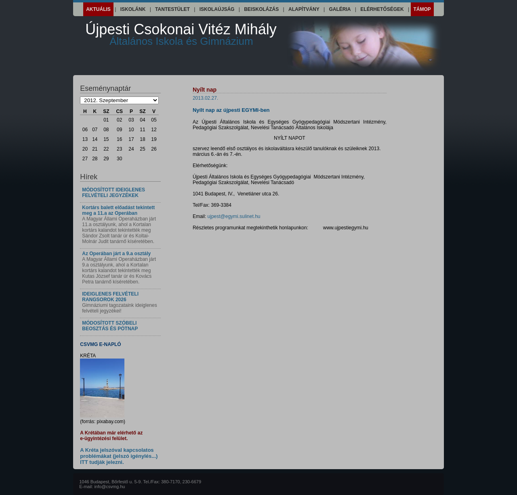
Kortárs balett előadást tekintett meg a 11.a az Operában (118, 210)
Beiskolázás (261, 9)
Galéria (340, 9)
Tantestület (172, 9)
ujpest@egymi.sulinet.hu (234, 216)
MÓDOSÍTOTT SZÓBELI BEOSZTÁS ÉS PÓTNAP (110, 325)
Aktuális (98, 9)
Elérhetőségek (382, 9)
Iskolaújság (217, 9)
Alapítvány (303, 9)
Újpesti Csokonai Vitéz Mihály (181, 34)
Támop (422, 9)
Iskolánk (133, 9)
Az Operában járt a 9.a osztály (116, 253)
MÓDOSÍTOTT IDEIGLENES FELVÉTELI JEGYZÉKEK (113, 192)
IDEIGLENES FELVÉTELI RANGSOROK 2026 (110, 296)
